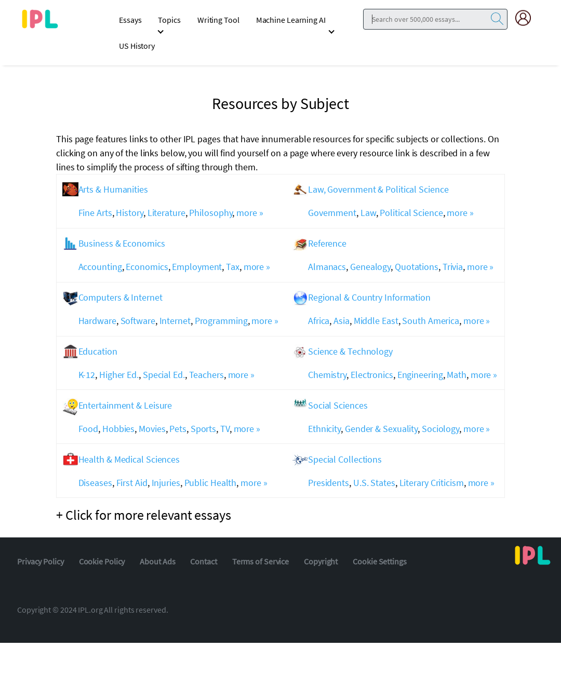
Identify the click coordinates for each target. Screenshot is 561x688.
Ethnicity (324, 429)
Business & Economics (121, 243)
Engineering (420, 375)
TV (225, 429)
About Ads (157, 561)
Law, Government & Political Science (378, 189)
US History (137, 46)
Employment (197, 267)
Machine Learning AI (291, 20)
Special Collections (345, 459)
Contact (203, 561)
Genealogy (370, 267)
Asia (341, 321)
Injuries (166, 483)
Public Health (210, 483)
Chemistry (327, 375)
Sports (203, 429)
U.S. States (374, 483)
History (129, 213)
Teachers (206, 375)
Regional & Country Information (369, 297)
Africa (318, 321)
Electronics (372, 375)
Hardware (97, 321)
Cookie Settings (380, 561)
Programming (221, 321)
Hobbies (118, 429)
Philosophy (210, 213)
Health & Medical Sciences (129, 459)
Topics (169, 20)
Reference (327, 243)
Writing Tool (218, 20)
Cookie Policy (102, 561)
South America (430, 321)
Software (138, 321)
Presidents (328, 483)
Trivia (453, 267)
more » (249, 213)
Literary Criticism (431, 483)
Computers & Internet (120, 297)
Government (332, 213)
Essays (130, 20)
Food (88, 429)
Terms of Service (260, 561)
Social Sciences (338, 405)
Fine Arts (95, 213)
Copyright (321, 561)
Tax (232, 267)
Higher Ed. (119, 375)
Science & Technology (350, 351)
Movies (152, 429)
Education (97, 351)
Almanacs (327, 267)
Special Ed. (164, 375)
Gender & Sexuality (381, 429)
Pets (177, 429)
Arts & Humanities (113, 189)
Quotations (416, 267)
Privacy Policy (40, 561)
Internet (175, 321)
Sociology (440, 429)
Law (368, 213)
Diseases (95, 483)
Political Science (411, 213)
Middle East (376, 321)
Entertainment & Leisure (125, 405)
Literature (166, 213)
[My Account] (527, 18)
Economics (147, 267)
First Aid (132, 483)
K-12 (87, 375)
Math (456, 375)
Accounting (100, 267)
